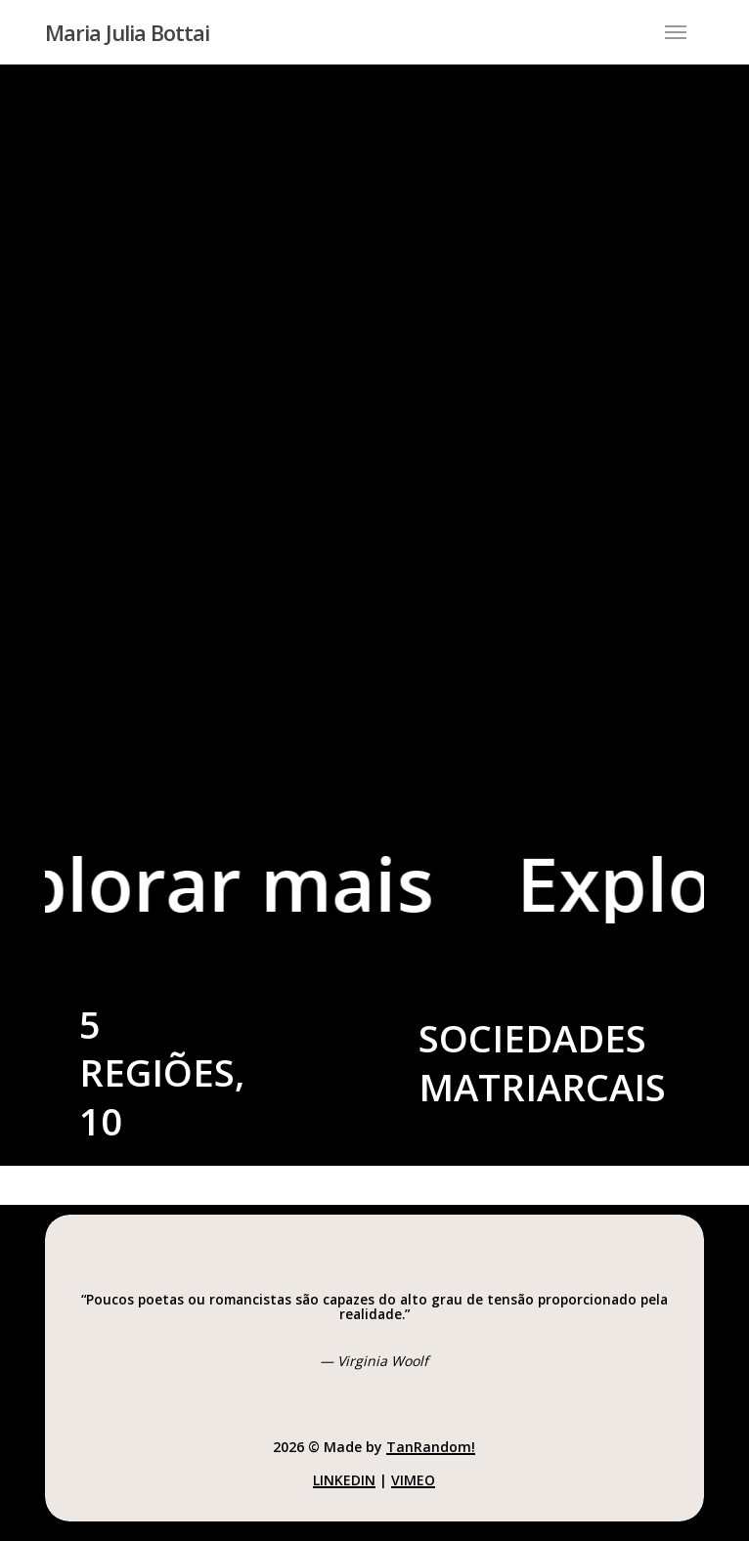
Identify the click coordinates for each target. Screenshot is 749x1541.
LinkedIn (344, 1480)
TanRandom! (430, 1446)
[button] (675, 32)
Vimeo (413, 1480)
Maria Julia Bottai (127, 32)
